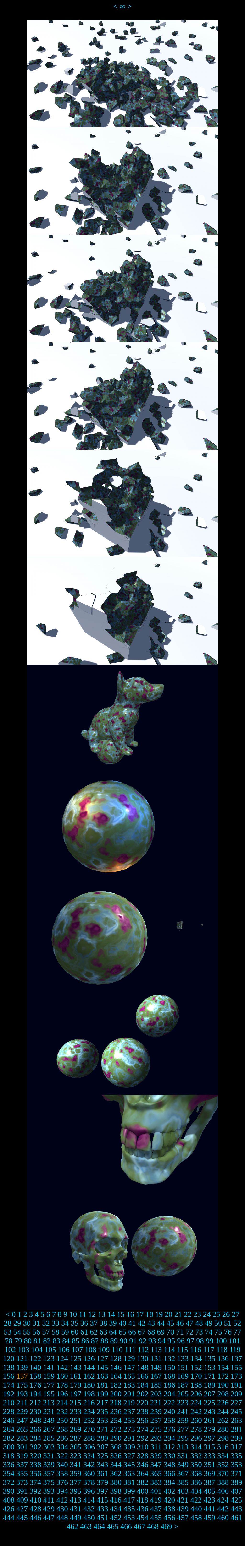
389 (236, 1482)
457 (183, 1517)
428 (35, 1508)
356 (35, 1473)
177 (49, 1385)
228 (8, 1411)
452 (116, 1517)
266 (35, 1429)
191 (236, 1385)
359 (75, 1473)
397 (102, 1491)
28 (7, 1323)
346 (142, 1464)
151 (183, 1367)
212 (35, 1402)
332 (196, 1455)
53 (7, 1332)
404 (196, 1491)
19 (159, 1314)
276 (169, 1429)
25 (216, 1314)
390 (8, 1491)
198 (89, 1393)
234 (89, 1411)
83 (56, 1340)
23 (197, 1314)
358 (62, 1473)
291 (129, 1438)
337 (22, 1464)
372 (8, 1482)
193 (22, 1393)
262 (223, 1420)
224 (196, 1402)
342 (89, 1464)
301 (22, 1447)
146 (116, 1367)
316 (222, 1447)
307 (102, 1447)
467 (139, 1526)
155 (236, 1367)
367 (183, 1473)
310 (143, 1447)
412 (62, 1500)
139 (22, 1367)
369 (209, 1473)
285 (49, 1438)
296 (196, 1438)
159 (49, 1376)
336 (8, 1464)
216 (89, 1402)
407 (236, 1491)
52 (237, 1323)
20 (168, 1314)
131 (156, 1358)
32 (46, 1323)
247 (22, 1420)
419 (155, 1500)
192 (8, 1393)
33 (55, 1323)
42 (141, 1323)
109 (104, 1349)
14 (111, 1314)
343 (102, 1464)
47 (189, 1323)
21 (178, 1314)
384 (169, 1482)
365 (156, 1473)
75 (218, 1332)
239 (156, 1411)
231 (49, 1411)
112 (143, 1349)
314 (196, 1447)
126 (89, 1358)
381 (129, 1482)
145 (102, 1367)
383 (156, 1482)
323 (75, 1455)
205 (183, 1393)
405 (209, 1491)
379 (102, 1482)
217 (102, 1402)
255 (129, 1420)
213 (48, 1402)
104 (37, 1349)
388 (223, 1482)
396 (89, 1491)
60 (74, 1332)
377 (75, 1482)
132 (169, 1358)
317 (236, 1447)
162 (89, 1376)
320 (35, 1455)
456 (169, 1517)
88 (104, 1340)
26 (226, 1314)
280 (223, 1429)
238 (142, 1411)
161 (75, 1376)
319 (22, 1455)
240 (169, 1411)
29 (17, 1323)
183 (129, 1385)
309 (129, 1447)
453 (129, 1517)
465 (112, 1526)
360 (89, 1473)
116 (195, 1349)
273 (129, 1429)
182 (116, 1385)
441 (209, 1508)
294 (169, 1438)
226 (222, 1402)
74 (208, 1332)
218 (115, 1402)
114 (169, 1349)
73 (199, 1332)
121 (22, 1358)
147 (129, 1367)
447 (49, 1517)
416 (115, 1500)
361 (102, 1473)
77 (237, 1332)
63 (103, 1332)
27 (235, 1314)
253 (102, 1420)
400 (142, 1491)
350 (196, 1464)
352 (223, 1464)
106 (64, 1349)
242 (196, 1411)
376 (62, 1482)
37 (94, 1323)
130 (142, 1358)
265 (22, 1429)
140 (35, 1367)
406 (223, 1491)
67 (141, 1332)
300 (9, 1447)
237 (129, 1411)
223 (182, 1402)
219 (129, 1402)
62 (94, 1332)
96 (181, 1340)
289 (102, 1438)
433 (102, 1508)
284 (35, 1438)
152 (196, 1367)
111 (130, 1349)
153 (209, 1367)
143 (75, 1367)
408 (9, 1500)
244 (223, 1411)
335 (236, 1455)
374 (35, 1482)
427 (22, 1508)
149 (156, 1367)
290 (116, 1438)
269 (75, 1429)
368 (196, 1473)
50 (218, 1323)
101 (234, 1340)
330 (169, 1455)
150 (169, 1367)
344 (116, 1464)
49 (208, 1323)
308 (116, 1447)
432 (89, 1508)
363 (129, 1473)
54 (17, 1332)
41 (132, 1323)
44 (161, 1323)
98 (200, 1340)
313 (182, 1447)
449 (75, 1517)
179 (75, 1385)
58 (55, 1332)
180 (89, 1385)
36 (84, 1323)
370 (223, 1473)
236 (116, 1411)
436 (142, 1508)
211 (22, 1402)
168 (169, 1376)
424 (222, 1500)
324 (89, 1455)
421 (182, 1500)
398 (116, 1491)
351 (209, 1464)
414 (89, 1500)
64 (113, 1332)
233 (75, 1411)
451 (102, 1517)
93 (152, 1340)
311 (156, 1447)
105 (50, 1349)
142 (62, 1367)
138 (8, 1367)
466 (126, 1526)
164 (116, 1376)
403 (183, 1491)
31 (36, 1323)
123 (49, 1358)
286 (62, 1438)
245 (236, 1411)
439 (183, 1508)
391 (22, 1491)
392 (35, 1491)
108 (90, 1349)
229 (22, 1411)
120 (8, 1358)
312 (169, 1447)
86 (85, 1340)
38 (103, 1323)
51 (228, 1323)
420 (169, 1500)
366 (169, 1473)
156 (8, 1376)
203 (156, 1393)
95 (171, 1340)
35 (74, 1323)
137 (236, 1358)
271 (102, 1429)
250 (62, 1420)
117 (208, 1349)
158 (35, 1376)
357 (49, 1473)
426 (8, 1508)
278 (196, 1429)
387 (209, 1482)
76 (228, 1332)
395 (75, 1491)
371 (236, 1473)
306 (89, 1447)
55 (27, 1332)
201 (129, 1393)
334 (223, 1455)
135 (209, 1358)
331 (183, 1455)
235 (102, 1411)
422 (196, 1500)
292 (142, 1438)
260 (196, 1420)
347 (156, 1464)
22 (187, 1314)
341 (75, 1464)
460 (223, 1517)
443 (236, 1508)
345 (129, 1464)
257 (156, 1420)
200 (116, 1393)
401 (156, 1491)
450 (89, 1517)
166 (142, 1376)
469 (166, 1526)
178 (62, 1385)
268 (62, 1429)
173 (236, 1376)
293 (156, 1438)
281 (236, 1429)
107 (77, 1349)
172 (223, 1376)
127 (102, 1358)
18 (149, 1314)
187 (183, 1385)
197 (75, 1393)
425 (236, 1500)
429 (49, 1508)
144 (89, 1367)
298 (223, 1438)
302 (35, 1447)
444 (8, 1517)
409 (22, 1500)
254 (116, 1420)
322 (62, 1455)
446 (35, 1517)
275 (156, 1429)
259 (183, 1420)
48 (199, 1323)
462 (72, 1526)
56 (36, 1332)
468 (153, 1526)
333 (209, 1455)
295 (183, 1438)
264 (8, 1429)
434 (116, 1508)
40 (122, 1323)
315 (209, 1447)
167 (156, 1376)
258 (169, 1420)
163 (102, 1376)
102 (10, 1349)
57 (46, 1332)
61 (84, 1332)
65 (122, 1332)
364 (142, 1473)
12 (92, 1314)
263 (236, 1420)
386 (196, 1482)
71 (180, 1332)
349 (183, 1464)
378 (89, 1482)
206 (196, 1393)
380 (116, 1482)
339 (49, 1464)
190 (223, 1385)
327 (129, 1455)
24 (207, 1314)
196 (62, 1393)
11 (82, 1314)
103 (23, 1349)
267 (49, 1429)
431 (75, 1508)
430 (62, 1508)
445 (22, 1517)
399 (129, 1491)
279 (209, 1429)
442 (223, 1508)
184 (142, 1385)
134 (196, 1358)
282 (8, 1438)
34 (65, 1323)
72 (189, 1332)
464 (99, 1526)
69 (161, 1332)
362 (116, 1473)
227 (236, 1402)
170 (196, 1376)
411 (49, 1500)
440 (196, 1508)
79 (18, 1340)
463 (86, 1526)
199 (102, 1393)
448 (62, 1517)
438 (169, 1508)
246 (8, 1420)
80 (28, 1340)
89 (114, 1340)
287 (75, 1438)
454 (142, 1517)
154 (223, 1367)
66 (132, 1332)
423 (209, 1500)
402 (169, 1491)
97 (190, 1340)
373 (22, 1482)
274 (142, 1429)
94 (162, 1340)
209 (236, 1393)
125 (75, 1358)
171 (209, 1376)
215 (75, 1402)
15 (120, 1314)
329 (156, 1455)
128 (116, 1358)
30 (27, 1323)
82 (47, 1340)
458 (196, 1517)
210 (9, 1402)
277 (183, 1429)
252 (89, 1420)
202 (142, 1393)
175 (22, 1385)
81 (37, 1340)
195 (49, 1393)
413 (75, 1500)
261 (209, 1420)
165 (129, 1376)
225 (209, 1402)
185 (156, 1385)
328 (142, 1455)
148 (142, 1367)
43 (151, 1323)
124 (62, 1358)
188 (196, 1385)
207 (209, 1393)
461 (236, 1517)
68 (151, 1332)
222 (169, 1402)
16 (130, 1314)
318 (8, 1455)
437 (156, 1508)
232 (62, 1411)
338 (35, 1464)
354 (8, 1473)
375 (49, 1482)
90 (123, 1340)
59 (65, 1332)
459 (209, 1517)
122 (35, 1358)
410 (35, 1500)
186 (169, 1385)
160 (62, 1376)
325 (102, 1455)
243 (209, 1411)
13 (101, 1314)
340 (62, 1464)
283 (22, 1438)
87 (95, 1340)
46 (180, 1323)
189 (209, 1385)
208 (223, 1393)
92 (142, 1340)
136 (223, 1358)
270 (89, 1429)
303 (49, 1447)
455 (156, 1517)
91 (133, 1340)
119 (235, 1349)
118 (222, 1349)
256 (142, 1420)
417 (129, 1500)
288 (89, 1438)
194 (35, 1393)
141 (49, 1367)
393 (49, 1491)
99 (209, 1340)
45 (170, 1323)
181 (102, 1385)
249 (49, 1420)
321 (49, 1455)
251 (75, 1420)
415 (102, 1500)
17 (140, 1314)
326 (116, 1455)
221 (155, 1402)
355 (22, 1473)
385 (183, 1482)
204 (169, 1393)
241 (183, 1411)
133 (183, 1358)
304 (62, 1447)
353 (236, 1464)
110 (117, 1349)
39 (113, 1323)
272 (116, 1429)
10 (73, 1314)
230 (35, 1411)
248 (35, 1420)
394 (62, 1491)
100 (221, 1340)
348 (169, 1464)
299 (236, 1438)
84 (66, 1340)
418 (142, 1500)
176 (35, 1385)
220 (142, 1402)
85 (75, 1340)
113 (156, 1349)
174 (8, 1385)
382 (142, 1482)
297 (209, 1438)
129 (129, 1358)
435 (129, 1508)
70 (170, 1332)
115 (182, 1349)
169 (183, 1376)
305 (76, 1447)
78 (8, 1340)
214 (62, 1402)
